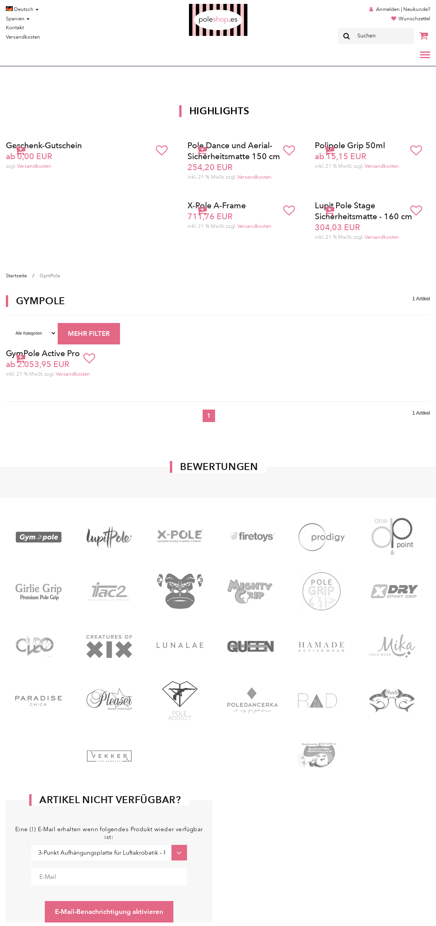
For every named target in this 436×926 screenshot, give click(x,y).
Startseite (16, 275)
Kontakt (15, 27)
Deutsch (22, 9)
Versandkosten (23, 37)
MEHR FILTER (89, 333)
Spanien (18, 18)
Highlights (219, 111)
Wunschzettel (414, 18)
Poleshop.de (200, 6)
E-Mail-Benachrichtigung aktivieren (109, 911)
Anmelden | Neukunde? (403, 9)
